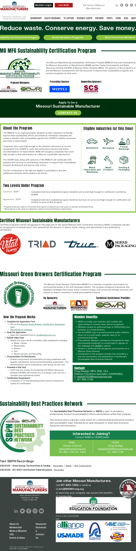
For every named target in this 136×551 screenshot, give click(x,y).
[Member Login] (43, 5)
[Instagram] (131, 5)
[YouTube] (41, 510)
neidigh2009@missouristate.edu (94, 376)
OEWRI (98, 346)
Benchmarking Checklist (21, 330)
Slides (69, 466)
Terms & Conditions (23, 548)
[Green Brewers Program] (68, 37)
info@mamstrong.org (45, 335)
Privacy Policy (13, 548)
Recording (58, 466)
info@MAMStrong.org (71, 489)
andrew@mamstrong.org (72, 449)
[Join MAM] (64, 5)
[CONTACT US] (68, 112)
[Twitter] (121, 5)
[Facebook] (126, 5)
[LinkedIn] (116, 5)
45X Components (83, 466)
